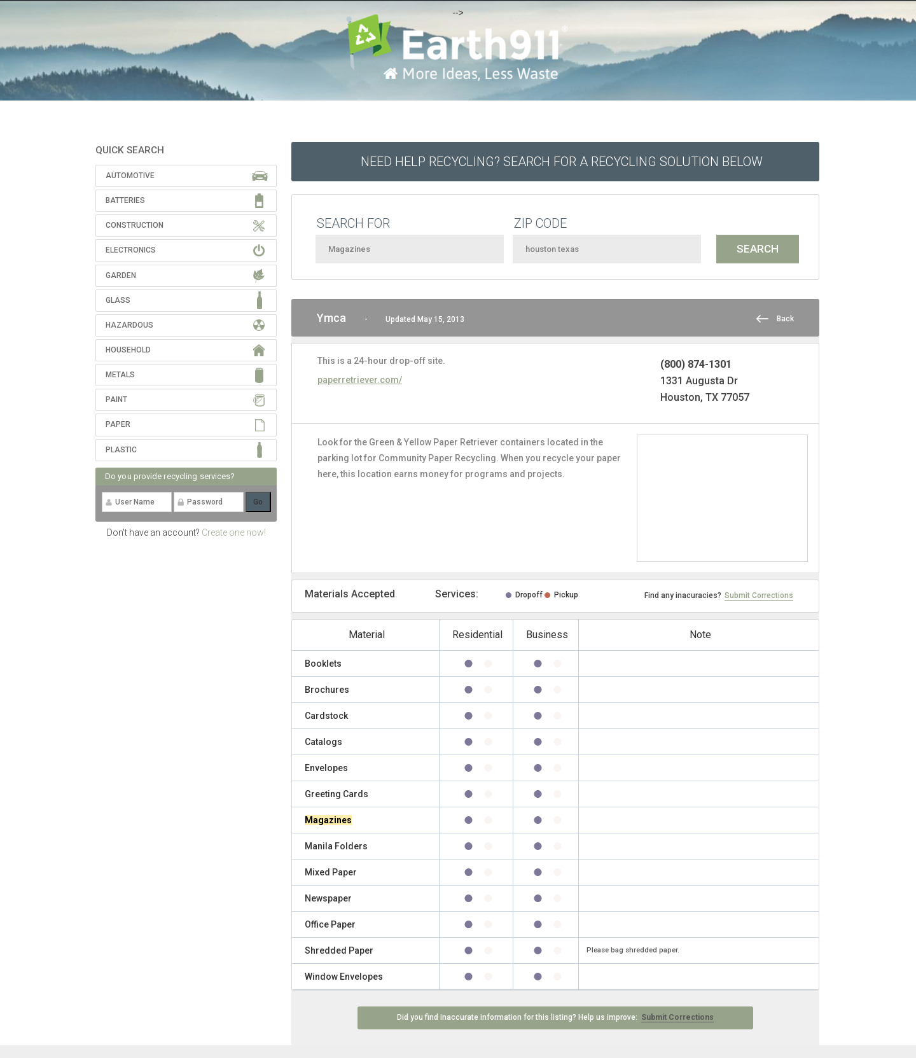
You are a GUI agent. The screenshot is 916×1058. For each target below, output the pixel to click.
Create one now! (234, 532)
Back (785, 318)
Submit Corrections (759, 595)
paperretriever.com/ (359, 380)
